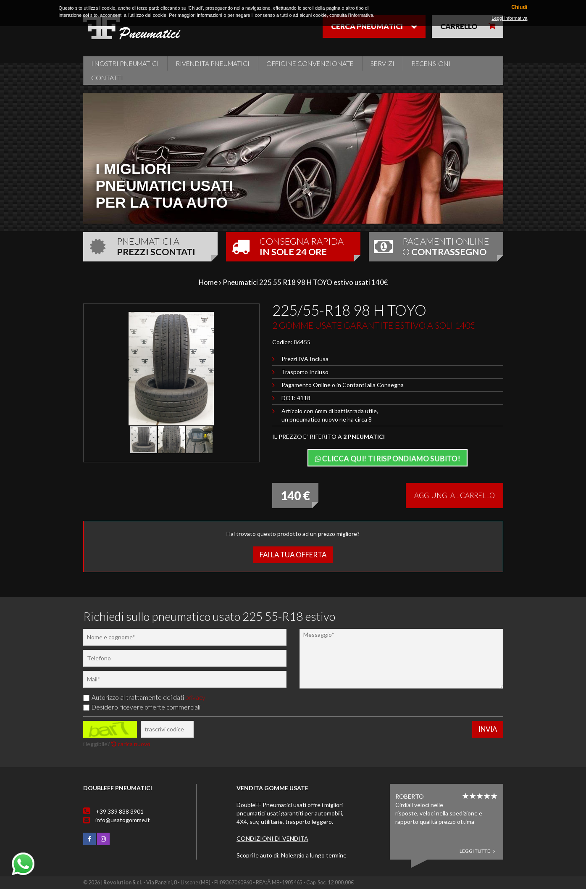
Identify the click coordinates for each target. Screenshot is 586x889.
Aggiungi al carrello (454, 495)
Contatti (107, 78)
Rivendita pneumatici (213, 63)
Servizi (382, 63)
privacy (195, 697)
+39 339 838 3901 (120, 811)
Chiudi (519, 7)
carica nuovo (130, 743)
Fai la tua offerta (293, 554)
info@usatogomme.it (122, 819)
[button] (239, 319)
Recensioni (431, 63)
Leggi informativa (509, 18)
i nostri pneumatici (125, 63)
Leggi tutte (477, 851)
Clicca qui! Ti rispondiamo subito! (387, 458)
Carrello (459, 26)
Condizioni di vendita (272, 838)
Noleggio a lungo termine (314, 855)
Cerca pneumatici (367, 26)
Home (208, 282)
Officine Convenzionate (310, 63)
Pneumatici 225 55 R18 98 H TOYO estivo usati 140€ (305, 282)
